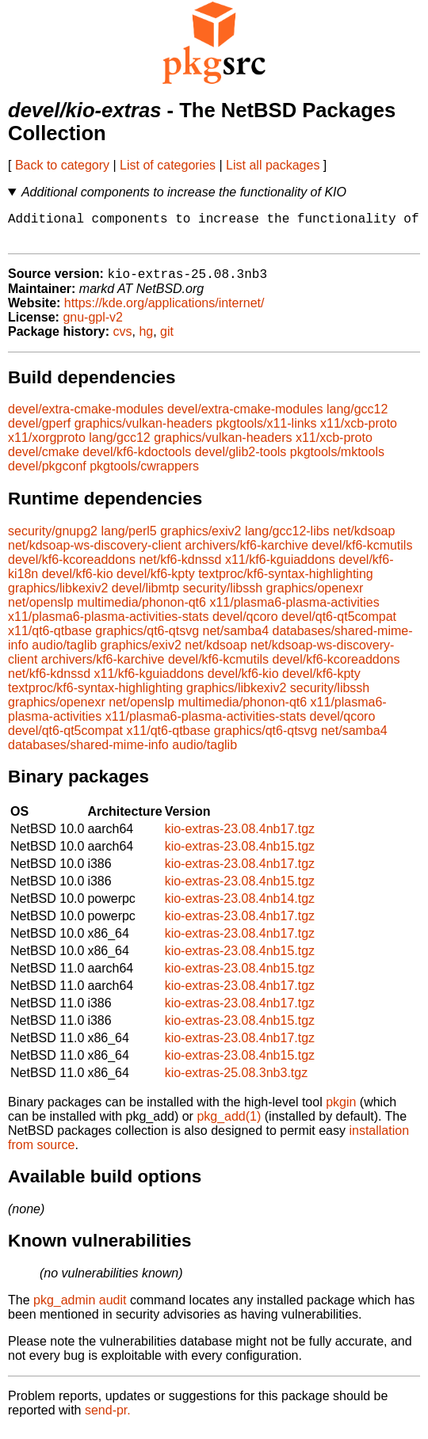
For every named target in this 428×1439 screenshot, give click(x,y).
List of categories (168, 165)
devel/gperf (39, 432)
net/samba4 (236, 639)
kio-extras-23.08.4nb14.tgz (240, 907)
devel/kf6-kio (77, 582)
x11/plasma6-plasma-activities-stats (108, 625)
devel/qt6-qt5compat (338, 625)
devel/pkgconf (47, 475)
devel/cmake (43, 460)
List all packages (272, 165)
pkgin (341, 1110)
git (167, 340)
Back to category (62, 165)
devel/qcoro (245, 625)
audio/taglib (64, 653)
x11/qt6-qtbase (50, 639)
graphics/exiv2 (200, 539)
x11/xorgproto (47, 446)
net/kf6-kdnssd (180, 568)
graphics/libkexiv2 (58, 596)
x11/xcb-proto (358, 432)
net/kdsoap (364, 539)
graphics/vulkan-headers (143, 432)
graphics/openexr (315, 596)
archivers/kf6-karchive (246, 554)
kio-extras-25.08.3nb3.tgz (236, 1081)
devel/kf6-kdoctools (136, 460)
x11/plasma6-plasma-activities (294, 611)
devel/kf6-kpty (156, 582)
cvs (122, 340)
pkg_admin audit (79, 1308)
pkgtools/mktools (337, 460)
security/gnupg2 (52, 539)
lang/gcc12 (357, 417)
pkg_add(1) (229, 1125)
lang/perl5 (128, 539)
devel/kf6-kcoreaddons (72, 568)
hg (146, 340)
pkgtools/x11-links (266, 432)
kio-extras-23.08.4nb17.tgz (240, 837)
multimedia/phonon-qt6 (141, 611)
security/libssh (222, 596)
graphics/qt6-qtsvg (147, 639)
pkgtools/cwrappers (144, 475)
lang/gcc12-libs (287, 539)
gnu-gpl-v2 (93, 326)
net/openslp (41, 611)
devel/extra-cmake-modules (86, 417)
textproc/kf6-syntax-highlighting (285, 582)
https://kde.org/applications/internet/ (164, 311)
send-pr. (108, 1419)
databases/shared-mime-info (88, 753)
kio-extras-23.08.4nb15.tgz (240, 855)
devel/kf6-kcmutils (361, 554)
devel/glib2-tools (241, 460)
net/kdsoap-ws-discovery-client (95, 554)
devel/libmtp (145, 596)
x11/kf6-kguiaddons (280, 568)
